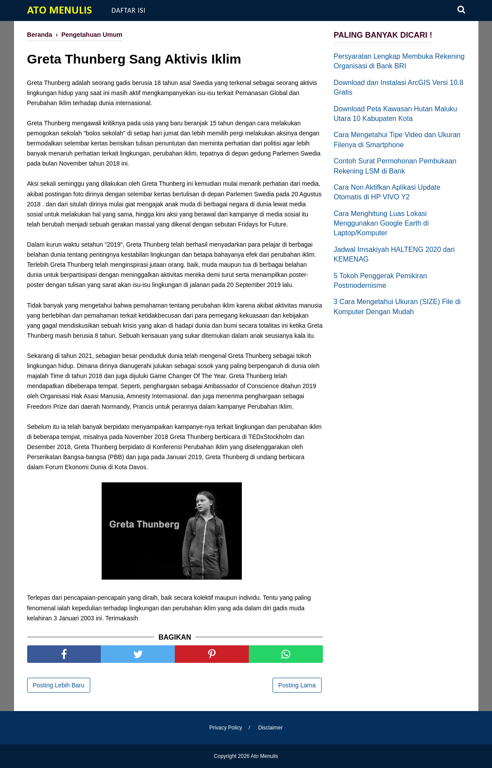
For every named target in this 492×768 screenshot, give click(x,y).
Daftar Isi (129, 10)
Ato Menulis (59, 10)
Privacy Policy (225, 728)
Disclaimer (270, 728)
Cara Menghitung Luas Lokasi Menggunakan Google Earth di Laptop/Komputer (381, 223)
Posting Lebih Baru (59, 685)
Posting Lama (297, 685)
